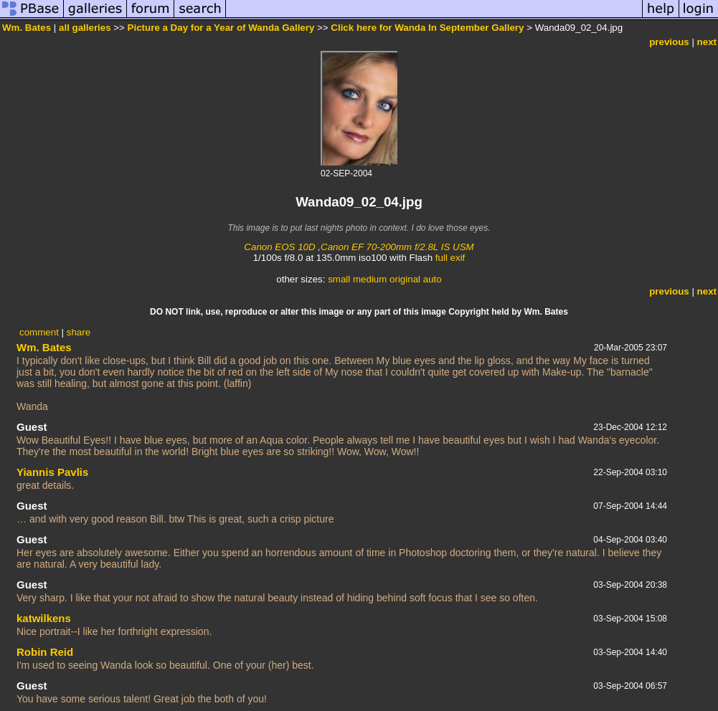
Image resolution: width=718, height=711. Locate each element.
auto (432, 279)
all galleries (85, 27)
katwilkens (43, 618)
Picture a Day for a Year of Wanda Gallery (221, 27)
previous (669, 42)
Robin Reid (44, 652)
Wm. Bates (26, 27)
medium (370, 279)
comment (39, 332)
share (78, 332)
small (339, 279)
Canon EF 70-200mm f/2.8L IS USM (397, 247)
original (404, 279)
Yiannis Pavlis (52, 472)
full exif (450, 257)
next (707, 42)
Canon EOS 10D (279, 247)
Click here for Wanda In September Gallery (427, 27)
